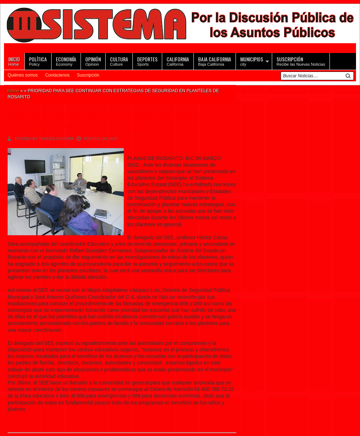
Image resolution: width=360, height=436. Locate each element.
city (251, 60)
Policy (38, 60)
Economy (66, 60)
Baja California (214, 60)
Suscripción (88, 75)
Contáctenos (57, 75)
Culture (119, 60)
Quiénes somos (23, 75)
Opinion (93, 60)
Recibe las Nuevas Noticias (301, 60)
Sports (147, 60)
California (178, 60)
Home (14, 60)
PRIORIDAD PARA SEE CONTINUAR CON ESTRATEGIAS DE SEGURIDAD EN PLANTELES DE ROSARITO (105, 122)
